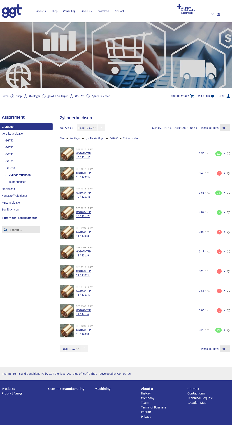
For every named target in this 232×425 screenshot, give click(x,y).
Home (5, 96)
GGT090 (79, 96)
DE (213, 14)
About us (86, 11)
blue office (80, 373)
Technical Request (200, 398)
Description (181, 127)
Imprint (6, 373)
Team (145, 402)
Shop (54, 11)
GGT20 (9, 147)
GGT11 (9, 154)
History (146, 393)
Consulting (69, 11)
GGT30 (9, 161)
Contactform (196, 393)
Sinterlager (8, 188)
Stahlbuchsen (10, 209)
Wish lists (206, 96)
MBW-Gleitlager (11, 202)
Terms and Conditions (26, 373)
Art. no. (167, 127)
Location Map (196, 402)
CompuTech (124, 373)
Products (41, 11)
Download (103, 11)
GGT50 (9, 140)
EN (218, 14)
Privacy (146, 416)
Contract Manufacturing (66, 388)
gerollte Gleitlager (57, 96)
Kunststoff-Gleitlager (14, 195)
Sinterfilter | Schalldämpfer (19, 217)
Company (147, 398)
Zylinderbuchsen (101, 96)
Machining (103, 388)
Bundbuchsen (17, 181)
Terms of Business (153, 407)
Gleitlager (34, 96)
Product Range (12, 393)
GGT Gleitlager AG (60, 373)
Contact (119, 11)
